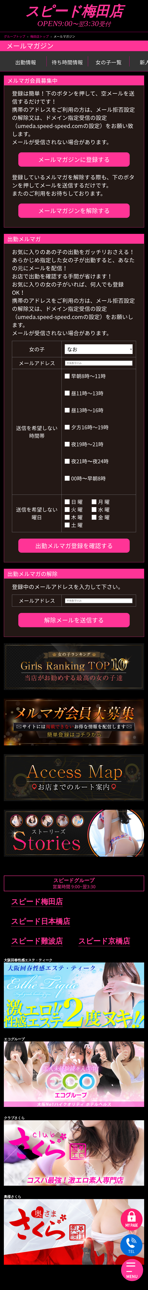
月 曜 (101, 502)
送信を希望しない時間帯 (37, 432)
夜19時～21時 (84, 444)
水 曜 (101, 509)
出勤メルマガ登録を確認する (74, 545)
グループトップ (14, 36)
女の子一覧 (109, 62)
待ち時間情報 (67, 62)
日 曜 (74, 502)
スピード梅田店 (74, 11)
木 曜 (74, 517)
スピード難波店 (37, 941)
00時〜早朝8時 (85, 478)
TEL (131, 1246)
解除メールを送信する (74, 619)
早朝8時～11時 (85, 376)
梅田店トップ (39, 36)
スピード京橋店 (104, 941)
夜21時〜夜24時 (87, 461)
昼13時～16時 (84, 410)
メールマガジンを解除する (74, 210)
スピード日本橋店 (40, 921)
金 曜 (101, 517)
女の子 (37, 349)
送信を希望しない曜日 (37, 513)
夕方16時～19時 (87, 427)
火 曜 (74, 509)
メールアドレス (37, 363)
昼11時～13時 (84, 393)
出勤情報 (25, 62)
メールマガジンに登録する (74, 159)
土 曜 (74, 525)
